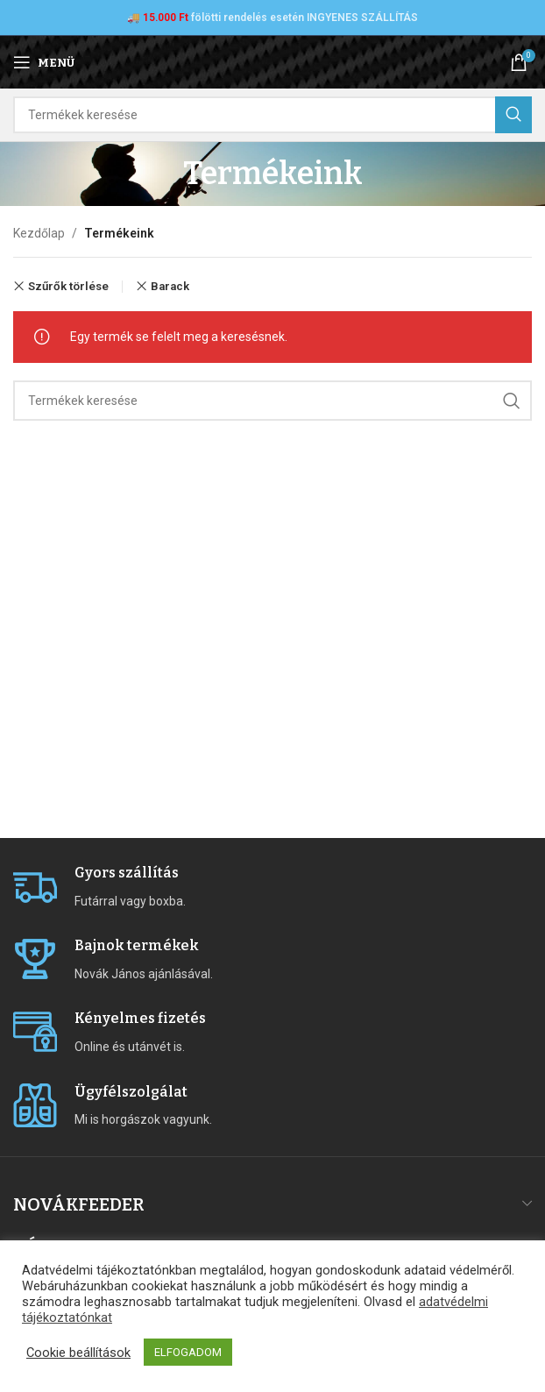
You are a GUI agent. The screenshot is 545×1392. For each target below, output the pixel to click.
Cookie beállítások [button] (78, 1352)
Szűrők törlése (68, 286)
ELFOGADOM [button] (188, 1352)
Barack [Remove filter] (170, 286)
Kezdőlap (39, 233)
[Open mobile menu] (43, 62)
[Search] (272, 114)
